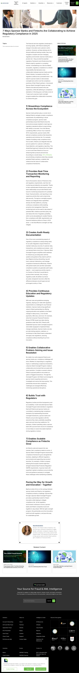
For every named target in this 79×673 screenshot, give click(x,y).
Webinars (38, 633)
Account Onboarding (8, 621)
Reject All (29, 669)
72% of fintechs (47, 155)
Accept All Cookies (40, 669)
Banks (4, 652)
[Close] (46, 659)
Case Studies (39, 627)
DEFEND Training (23, 652)
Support (21, 636)
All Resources (39, 621)
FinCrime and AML (7, 639)
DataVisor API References (39, 640)
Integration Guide (40, 636)
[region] (25, 664)
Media (21, 630)
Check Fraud (6, 636)
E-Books (38, 624)
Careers (21, 633)
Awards (21, 627)
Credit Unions (6, 655)
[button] (33, 3)
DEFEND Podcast (23, 655)
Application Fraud (7, 627)
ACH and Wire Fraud (8, 624)
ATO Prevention (7, 630)
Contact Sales (22, 639)
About (21, 621)
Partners (21, 624)
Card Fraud (5, 633)
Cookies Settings (10, 669)
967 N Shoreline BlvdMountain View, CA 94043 (41, 654)
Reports (38, 630)
